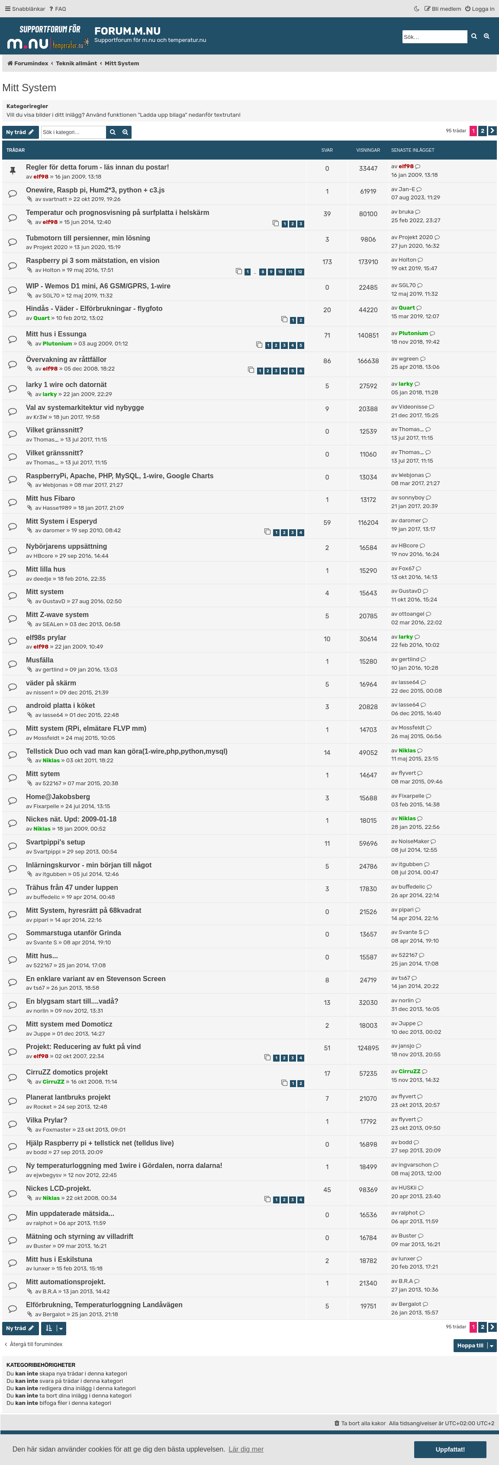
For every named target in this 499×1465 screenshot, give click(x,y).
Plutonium (57, 343)
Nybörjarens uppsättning (66, 546)
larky (50, 394)
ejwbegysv (47, 1175)
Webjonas (55, 485)
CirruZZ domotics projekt (67, 1072)
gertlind (53, 669)
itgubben (55, 874)
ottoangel (411, 614)
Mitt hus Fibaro (50, 498)
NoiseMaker (414, 841)
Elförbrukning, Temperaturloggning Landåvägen (104, 1304)
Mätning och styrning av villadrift (79, 1236)
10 (280, 272)
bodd (40, 1152)
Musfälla (39, 660)
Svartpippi (47, 851)
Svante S (45, 942)
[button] (492, 130)
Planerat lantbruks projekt (68, 1097)
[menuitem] (57, 9)
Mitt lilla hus (45, 569)
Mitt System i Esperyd (61, 521)
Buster (42, 1246)
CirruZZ (54, 1081)
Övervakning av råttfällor (66, 359)
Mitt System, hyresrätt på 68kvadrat (84, 910)
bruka (406, 211)
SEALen (53, 624)
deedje (42, 579)
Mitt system (45, 591)
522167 (52, 783)
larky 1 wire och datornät (66, 384)
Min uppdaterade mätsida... (70, 1213)
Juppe (41, 1033)
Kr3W (40, 417)
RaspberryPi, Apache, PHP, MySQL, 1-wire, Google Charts (120, 476)
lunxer (41, 1268)
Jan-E (407, 189)
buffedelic (46, 897)
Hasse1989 (57, 508)
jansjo (406, 1046)
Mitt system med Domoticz (69, 1024)
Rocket (42, 1107)
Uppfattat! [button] (450, 1449)
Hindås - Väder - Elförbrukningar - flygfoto (94, 308)
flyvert (407, 773)
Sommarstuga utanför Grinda (73, 933)
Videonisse (413, 406)
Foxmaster (57, 1129)
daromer (54, 530)
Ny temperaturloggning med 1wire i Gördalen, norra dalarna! (124, 1165)
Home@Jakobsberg (58, 796)
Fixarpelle (46, 806)
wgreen (409, 358)
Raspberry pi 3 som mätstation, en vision (93, 260)
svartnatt (55, 199)
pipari (40, 920)
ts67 (39, 988)
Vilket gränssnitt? (55, 430)
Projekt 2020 (50, 247)
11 (290, 272)
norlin (40, 1011)
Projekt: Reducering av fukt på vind (83, 1046)
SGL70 (51, 295)
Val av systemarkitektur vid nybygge (85, 407)
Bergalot (54, 1314)
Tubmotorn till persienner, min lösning (88, 238)
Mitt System (29, 87)
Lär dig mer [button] (246, 1449)
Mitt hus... (42, 956)
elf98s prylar (46, 637)
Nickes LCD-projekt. (58, 1188)
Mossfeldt (46, 738)
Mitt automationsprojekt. (66, 1282)
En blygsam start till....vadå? (72, 1001)
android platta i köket (60, 705)
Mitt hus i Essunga (56, 334)
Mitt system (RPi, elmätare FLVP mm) (86, 728)
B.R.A (50, 1291)
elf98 (40, 176)
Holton (52, 270)
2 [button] (482, 131)
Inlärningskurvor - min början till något (88, 865)
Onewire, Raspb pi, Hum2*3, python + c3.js (95, 190)
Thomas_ (46, 439)
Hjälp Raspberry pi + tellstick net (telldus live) (100, 1143)
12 (300, 272)
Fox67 (406, 568)
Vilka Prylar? (47, 1120)
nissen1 (43, 692)
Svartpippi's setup (55, 842)
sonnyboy (412, 497)
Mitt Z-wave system (57, 614)
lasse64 (409, 682)
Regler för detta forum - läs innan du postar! (97, 167)
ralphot (42, 1223)
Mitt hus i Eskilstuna (59, 1259)
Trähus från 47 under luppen (72, 887)
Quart (41, 318)
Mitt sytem (43, 773)
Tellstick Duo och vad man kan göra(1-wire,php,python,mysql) (127, 751)
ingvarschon (415, 1164)
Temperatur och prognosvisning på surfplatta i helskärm (117, 212)
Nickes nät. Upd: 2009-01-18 (71, 819)
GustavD (54, 601)
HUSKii (407, 1187)
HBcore (43, 556)
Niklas (51, 760)
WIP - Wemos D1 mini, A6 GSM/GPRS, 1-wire (98, 286)
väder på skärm (51, 683)
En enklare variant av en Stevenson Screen (96, 978)
